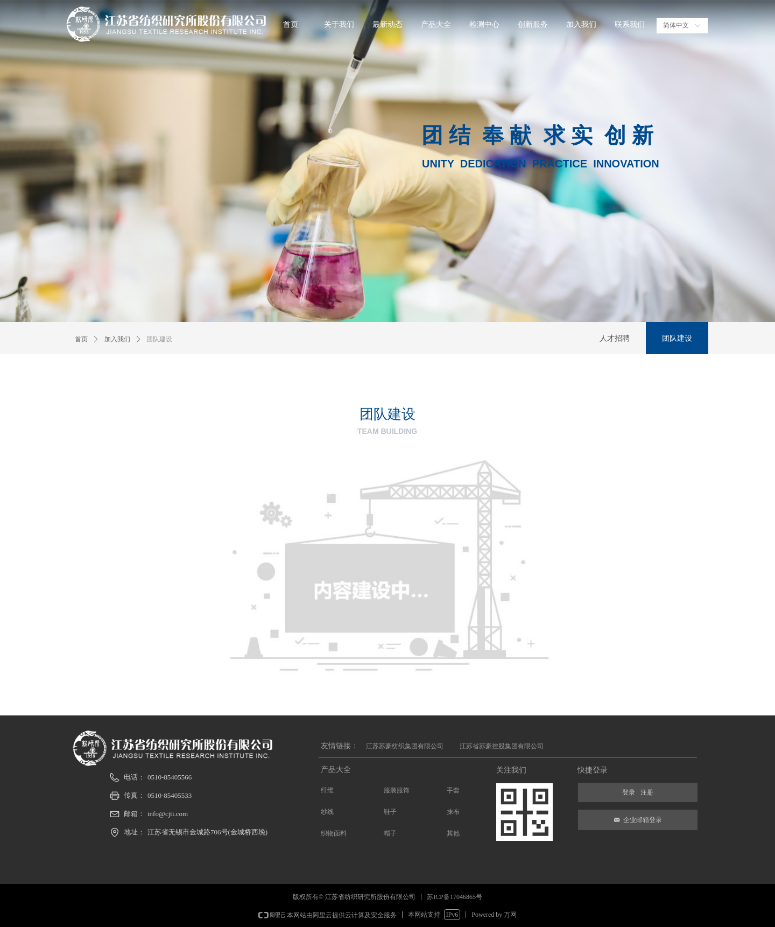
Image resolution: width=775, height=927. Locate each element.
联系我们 (630, 24)
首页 (290, 24)
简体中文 (676, 25)
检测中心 (484, 24)
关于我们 (339, 24)
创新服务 (533, 24)
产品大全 (436, 24)
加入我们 (581, 24)
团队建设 (159, 339)
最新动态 (387, 24)
